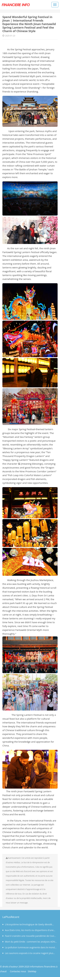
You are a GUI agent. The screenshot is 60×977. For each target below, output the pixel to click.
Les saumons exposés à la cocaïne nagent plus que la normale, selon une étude (27, 954)
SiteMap (32, 971)
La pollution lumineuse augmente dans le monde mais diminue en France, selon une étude (29, 948)
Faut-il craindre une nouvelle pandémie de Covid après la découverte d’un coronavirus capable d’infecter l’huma (28, 936)
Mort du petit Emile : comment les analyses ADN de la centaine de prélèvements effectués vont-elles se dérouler (29, 942)
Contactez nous (18, 971)
